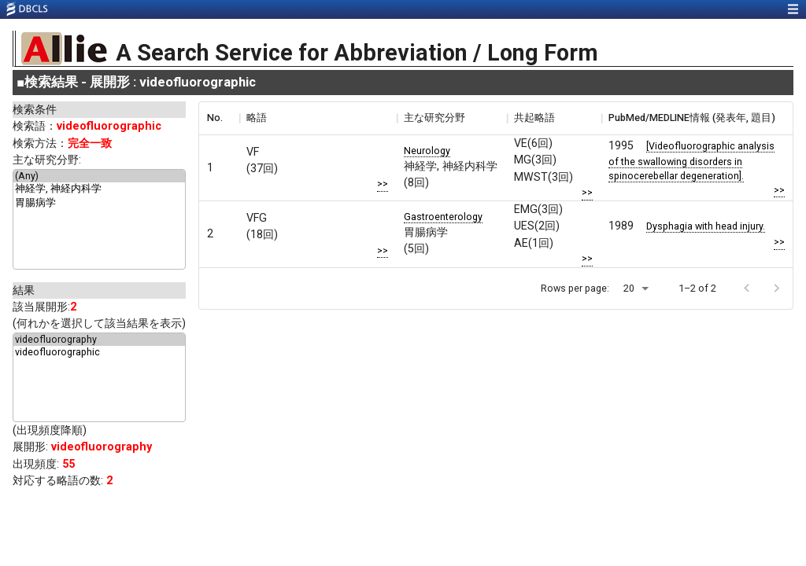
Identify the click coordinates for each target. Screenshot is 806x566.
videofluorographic (99, 352)
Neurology (427, 150)
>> (382, 183)
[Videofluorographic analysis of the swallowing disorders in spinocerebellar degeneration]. (691, 160)
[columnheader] (218, 117)
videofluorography (99, 339)
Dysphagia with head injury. (705, 226)
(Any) (99, 176)
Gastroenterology (443, 216)
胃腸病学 (99, 204)
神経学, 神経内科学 (99, 189)
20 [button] (628, 288)
